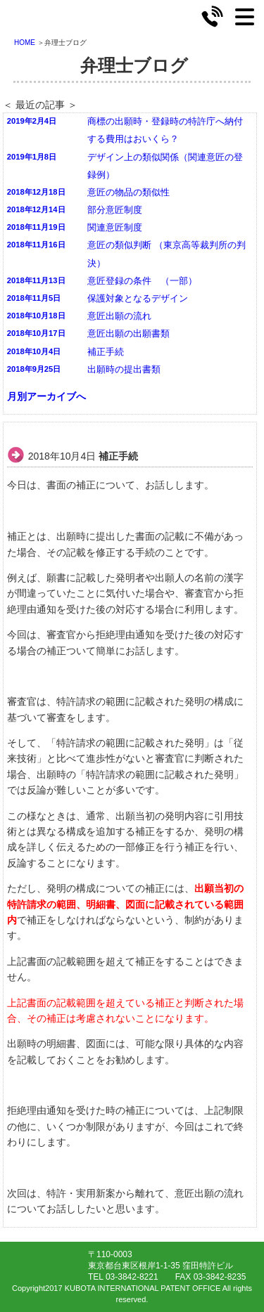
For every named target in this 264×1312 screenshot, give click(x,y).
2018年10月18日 (36, 315)
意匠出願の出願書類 (128, 334)
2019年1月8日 (31, 156)
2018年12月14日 (36, 209)
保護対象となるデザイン (137, 299)
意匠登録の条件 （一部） (142, 281)
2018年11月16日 (36, 244)
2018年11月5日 (34, 298)
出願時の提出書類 (124, 370)
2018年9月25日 (34, 369)
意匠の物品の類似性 (128, 192)
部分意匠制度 (114, 210)
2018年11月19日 (36, 227)
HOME (24, 42)
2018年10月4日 (34, 351)
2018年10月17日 (36, 333)
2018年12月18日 (36, 192)
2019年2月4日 (31, 121)
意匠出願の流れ (119, 316)
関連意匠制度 (114, 228)
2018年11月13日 (36, 280)
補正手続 (105, 352)
